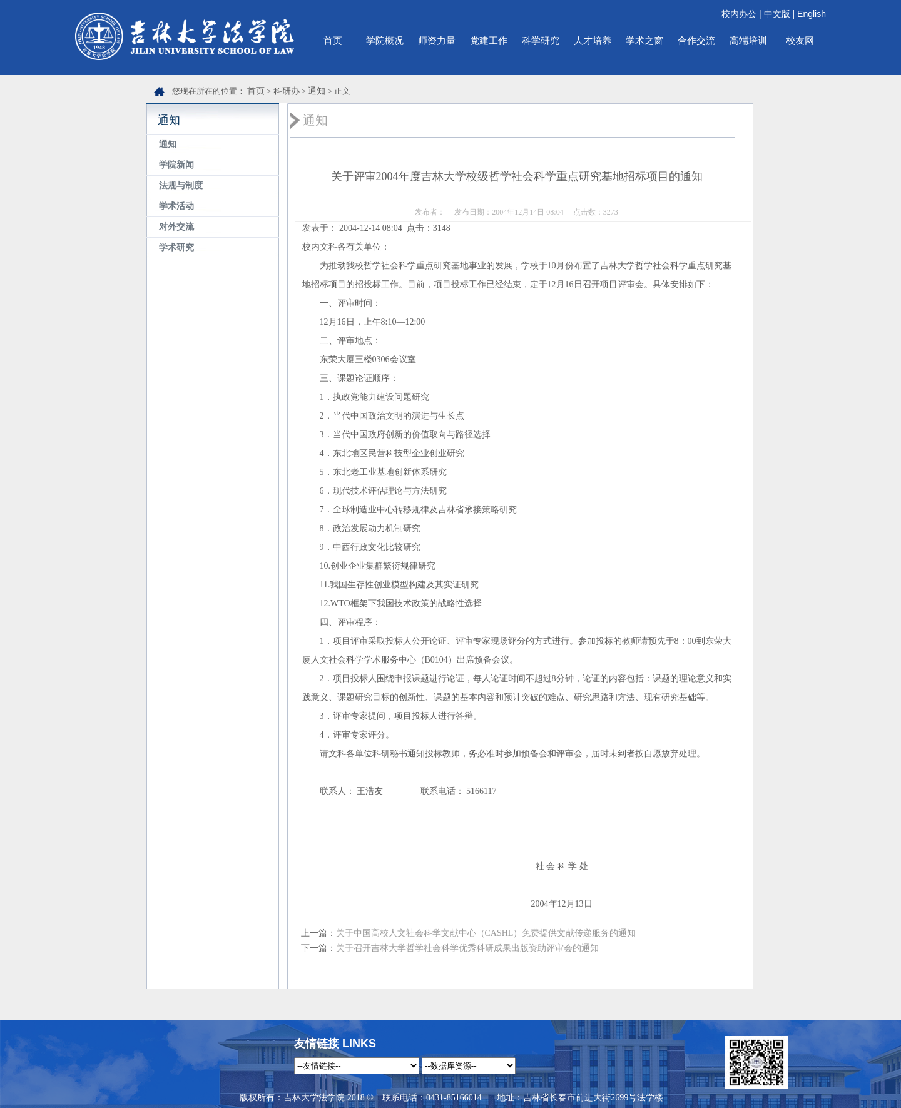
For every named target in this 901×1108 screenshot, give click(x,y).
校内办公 (738, 14)
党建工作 (488, 40)
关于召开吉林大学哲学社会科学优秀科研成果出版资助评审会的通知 (467, 948)
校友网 (800, 40)
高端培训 (748, 40)
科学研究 (540, 40)
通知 (316, 91)
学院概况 (385, 40)
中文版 (777, 14)
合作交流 (696, 40)
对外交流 (176, 226)
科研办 (286, 91)
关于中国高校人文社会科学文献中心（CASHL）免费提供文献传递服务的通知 (486, 933)
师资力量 (437, 40)
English (811, 14)
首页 (332, 40)
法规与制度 (181, 185)
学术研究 (176, 247)
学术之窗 (644, 40)
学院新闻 (176, 165)
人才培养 (592, 40)
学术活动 (176, 206)
